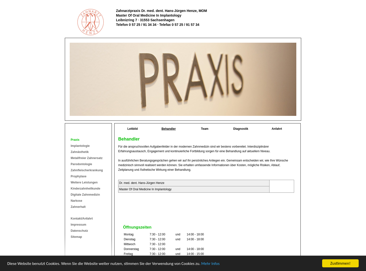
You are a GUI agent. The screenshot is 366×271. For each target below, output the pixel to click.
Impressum (78, 224)
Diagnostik (240, 128)
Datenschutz (79, 230)
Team (204, 128)
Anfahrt (277, 128)
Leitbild (132, 128)
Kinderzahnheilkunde (85, 188)
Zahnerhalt (78, 207)
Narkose (76, 200)
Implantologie (80, 146)
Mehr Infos (210, 263)
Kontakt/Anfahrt (82, 218)
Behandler (169, 128)
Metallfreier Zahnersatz (87, 158)
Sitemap (76, 237)
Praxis (75, 139)
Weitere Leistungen (84, 182)
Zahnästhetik (80, 152)
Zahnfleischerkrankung (87, 170)
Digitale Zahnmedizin (85, 194)
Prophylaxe (79, 176)
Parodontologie (81, 164)
